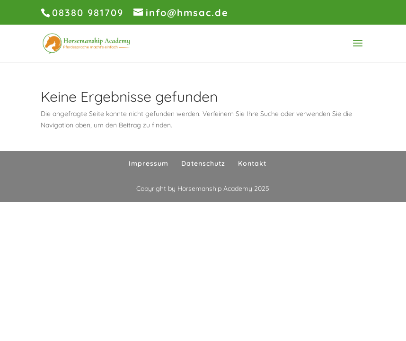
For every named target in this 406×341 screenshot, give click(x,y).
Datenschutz (203, 163)
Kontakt (252, 163)
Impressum (148, 163)
